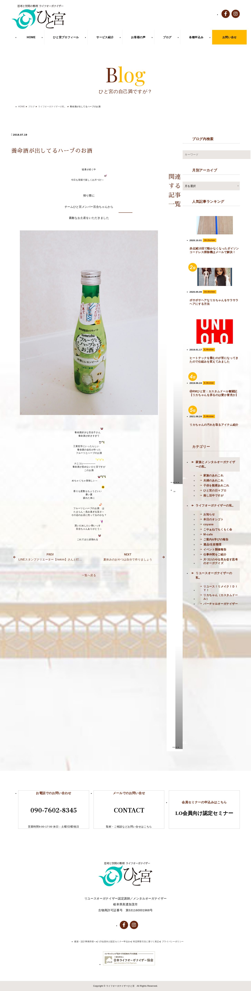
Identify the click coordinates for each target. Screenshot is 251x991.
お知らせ (209, 514)
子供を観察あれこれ (216, 485)
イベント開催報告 (214, 549)
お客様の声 (138, 37)
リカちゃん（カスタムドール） (220, 596)
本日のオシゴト (213, 519)
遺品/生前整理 (212, 544)
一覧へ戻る (89, 575)
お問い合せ (229, 37)
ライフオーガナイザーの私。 (52, 106)
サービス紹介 (105, 37)
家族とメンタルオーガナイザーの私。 (215, 464)
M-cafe (208, 534)
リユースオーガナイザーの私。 (214, 575)
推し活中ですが (213, 495)
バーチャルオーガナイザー (220, 603)
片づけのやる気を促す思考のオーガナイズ (220, 561)
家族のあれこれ (213, 475)
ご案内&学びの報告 (215, 539)
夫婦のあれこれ (213, 480)
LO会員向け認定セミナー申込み (114, 941)
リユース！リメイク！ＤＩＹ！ (220, 588)
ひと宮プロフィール (66, 37)
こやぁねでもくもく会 (217, 529)
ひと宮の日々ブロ (214, 490)
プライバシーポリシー (173, 941)
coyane (208, 524)
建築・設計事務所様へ (85, 941)
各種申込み (196, 37)
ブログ (167, 37)
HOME (31, 37)
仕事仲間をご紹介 (214, 554)
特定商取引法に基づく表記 (146, 941)
